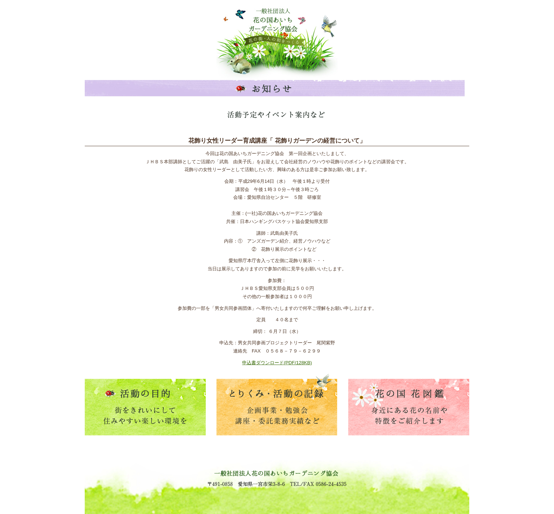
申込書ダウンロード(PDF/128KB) (277, 362)
